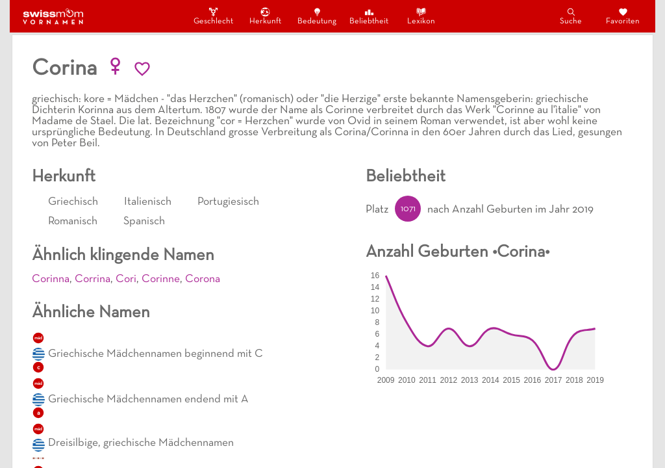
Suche (571, 15)
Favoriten (623, 15)
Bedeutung (316, 15)
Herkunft (265, 15)
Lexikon (421, 15)
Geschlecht (213, 15)
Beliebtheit (368, 15)
